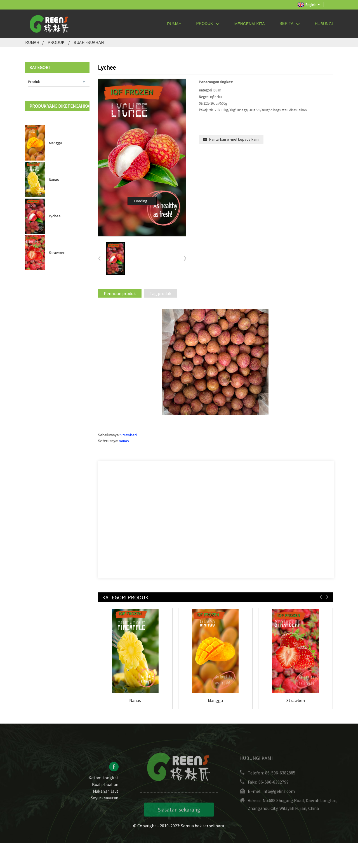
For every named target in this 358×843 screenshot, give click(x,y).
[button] (185, 259)
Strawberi (57, 252)
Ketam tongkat (104, 783)
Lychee (55, 215)
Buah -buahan (89, 42)
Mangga (55, 142)
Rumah (174, 24)
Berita (290, 24)
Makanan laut (106, 796)
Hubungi (324, 24)
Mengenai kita (249, 24)
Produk (208, 24)
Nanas (54, 179)
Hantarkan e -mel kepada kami (234, 139)
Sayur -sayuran (105, 803)
